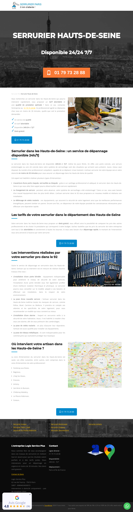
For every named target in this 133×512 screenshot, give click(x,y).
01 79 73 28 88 (66, 72)
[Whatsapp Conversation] (127, 506)
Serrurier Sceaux (20, 424)
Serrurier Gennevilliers (60, 430)
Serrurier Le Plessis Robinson (24, 430)
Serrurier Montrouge (59, 424)
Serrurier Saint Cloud (21, 427)
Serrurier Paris (16, 94)
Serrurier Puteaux (58, 427)
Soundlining (48, 505)
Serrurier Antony (95, 424)
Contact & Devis (17, 474)
